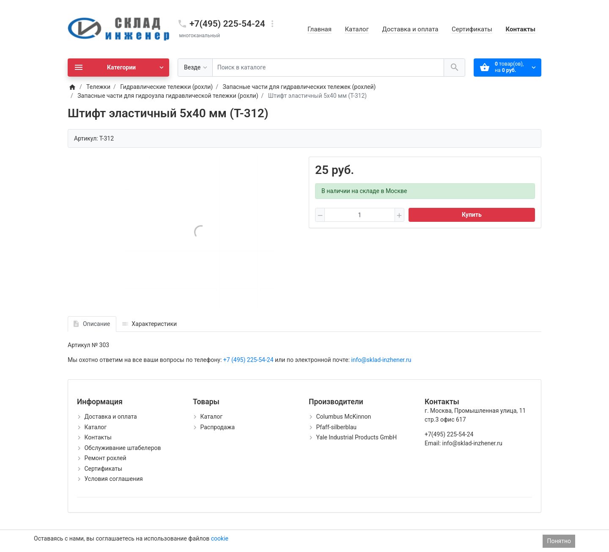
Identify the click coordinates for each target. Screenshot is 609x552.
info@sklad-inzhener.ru (380, 359)
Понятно (559, 541)
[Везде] (195, 67)
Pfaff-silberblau (336, 427)
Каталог (356, 29)
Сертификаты (472, 29)
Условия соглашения (113, 478)
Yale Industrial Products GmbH (356, 437)
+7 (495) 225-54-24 (249, 359)
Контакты (520, 29)
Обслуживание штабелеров (122, 447)
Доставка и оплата (410, 29)
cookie (219, 538)
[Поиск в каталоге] (328, 67)
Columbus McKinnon (343, 416)
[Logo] (118, 28)
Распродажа (217, 427)
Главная (319, 29)
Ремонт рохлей (105, 458)
